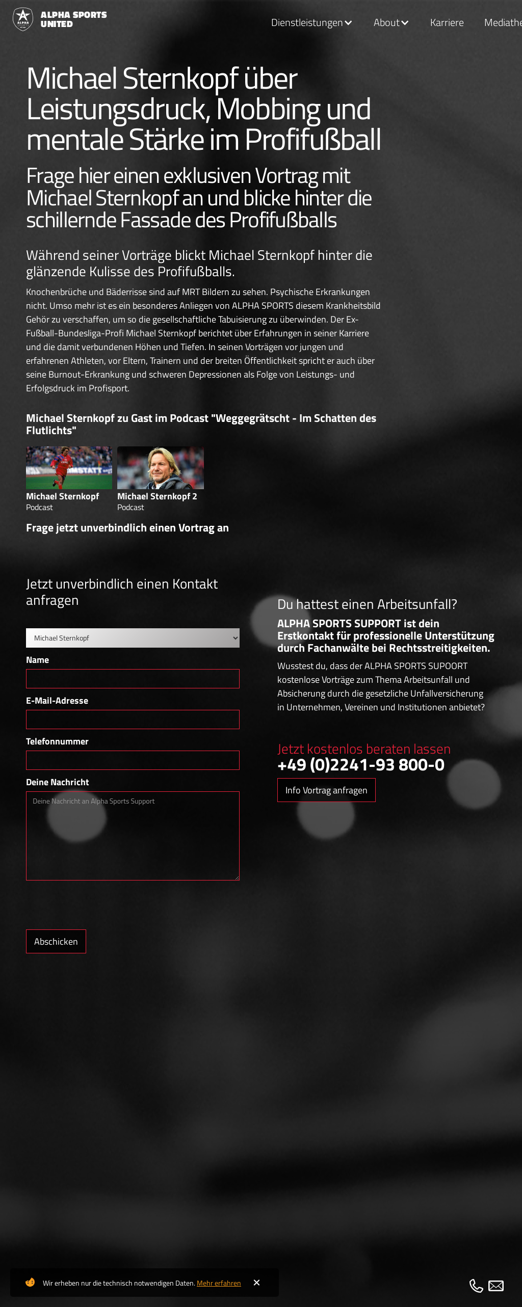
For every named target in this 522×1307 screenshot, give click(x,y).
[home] (54, 19)
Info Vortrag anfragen (326, 790)
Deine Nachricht (57, 782)
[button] (312, 23)
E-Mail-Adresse (57, 700)
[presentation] (103, 905)
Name (37, 659)
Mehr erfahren (219, 1282)
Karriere (447, 22)
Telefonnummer (57, 741)
